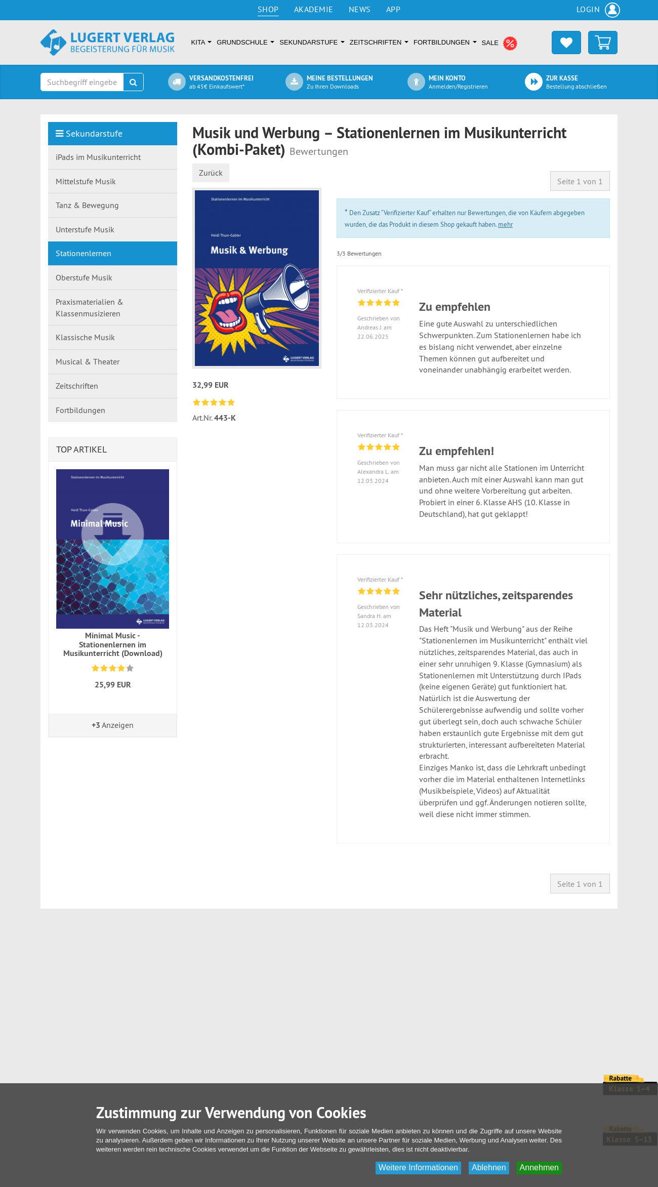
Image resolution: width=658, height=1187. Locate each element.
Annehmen (539, 1167)
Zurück (211, 173)
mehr (505, 224)
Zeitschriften (379, 42)
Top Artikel (81, 449)
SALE (500, 43)
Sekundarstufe (311, 42)
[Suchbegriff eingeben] (82, 82)
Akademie (314, 9)
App (393, 9)
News (360, 9)
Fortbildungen (445, 42)
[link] (215, 402)
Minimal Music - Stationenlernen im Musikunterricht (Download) (112, 644)
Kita (201, 42)
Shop (268, 9)
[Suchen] (133, 82)
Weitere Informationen (418, 1167)
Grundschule (245, 42)
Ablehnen (489, 1167)
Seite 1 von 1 (580, 181)
